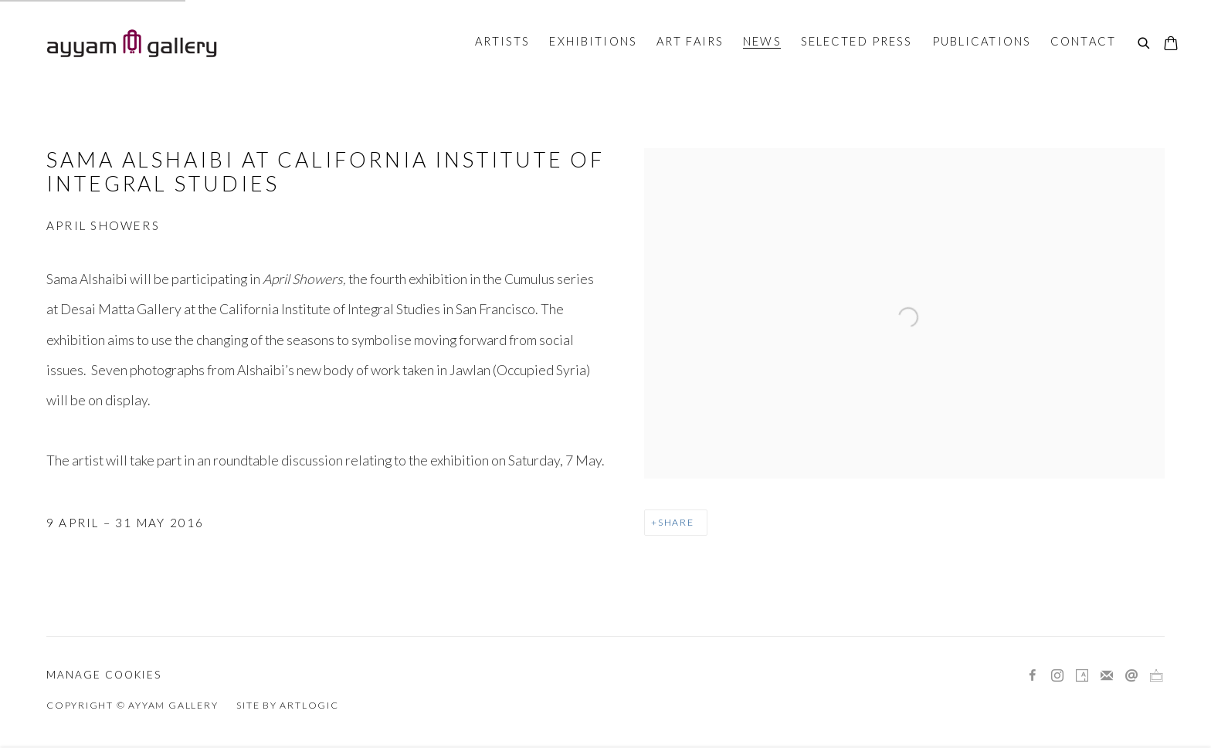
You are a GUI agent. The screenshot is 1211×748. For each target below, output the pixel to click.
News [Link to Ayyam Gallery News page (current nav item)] (762, 41)
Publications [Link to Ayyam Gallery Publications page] (982, 41)
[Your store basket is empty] (1171, 44)
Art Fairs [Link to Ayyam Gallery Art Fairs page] (690, 41)
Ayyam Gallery (131, 43)
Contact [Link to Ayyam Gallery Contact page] (1083, 41)
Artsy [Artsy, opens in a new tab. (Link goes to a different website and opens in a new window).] (1082, 676)
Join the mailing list (1107, 676)
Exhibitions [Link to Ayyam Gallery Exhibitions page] (592, 41)
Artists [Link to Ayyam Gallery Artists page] (503, 41)
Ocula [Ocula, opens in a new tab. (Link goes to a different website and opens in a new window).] (1156, 676)
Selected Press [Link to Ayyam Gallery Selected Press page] (857, 41)
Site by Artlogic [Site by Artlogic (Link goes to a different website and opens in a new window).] (287, 705)
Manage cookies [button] (103, 674)
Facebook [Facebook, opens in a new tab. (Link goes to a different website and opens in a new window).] (1032, 676)
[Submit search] (1145, 44)
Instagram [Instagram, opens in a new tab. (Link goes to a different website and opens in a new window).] (1057, 676)
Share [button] (676, 522)
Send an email (1131, 676)
